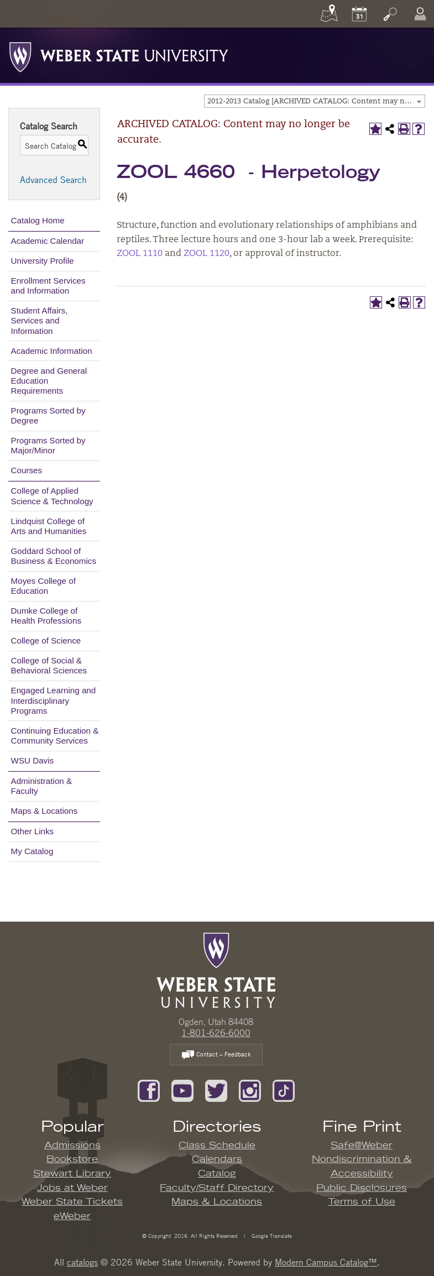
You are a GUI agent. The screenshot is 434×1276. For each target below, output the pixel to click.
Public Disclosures (361, 1188)
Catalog (217, 1173)
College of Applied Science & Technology (52, 495)
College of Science (46, 640)
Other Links (32, 831)
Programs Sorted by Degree (48, 415)
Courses (27, 470)
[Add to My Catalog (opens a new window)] (375, 129)
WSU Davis (32, 760)
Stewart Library (72, 1173)
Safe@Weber (362, 1145)
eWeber (72, 1216)
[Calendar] (359, 14)
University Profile (42, 260)
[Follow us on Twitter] (216, 1090)
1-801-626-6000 (215, 1032)
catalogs (82, 1262)
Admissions (72, 1145)
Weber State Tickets (72, 1201)
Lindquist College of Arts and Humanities (49, 526)
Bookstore (72, 1159)
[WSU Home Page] (215, 969)
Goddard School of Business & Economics (53, 556)
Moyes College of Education (43, 585)
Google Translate (271, 1235)
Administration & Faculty (41, 786)
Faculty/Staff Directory (217, 1188)
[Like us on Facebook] (149, 1090)
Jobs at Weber (72, 1188)
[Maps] (329, 14)
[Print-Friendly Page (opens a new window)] (404, 129)
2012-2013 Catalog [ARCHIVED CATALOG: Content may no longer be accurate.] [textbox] (316, 101)
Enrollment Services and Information (48, 285)
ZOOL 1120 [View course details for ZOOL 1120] (206, 253)
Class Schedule (217, 1145)
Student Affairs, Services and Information (39, 320)
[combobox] (314, 101)
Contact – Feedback (216, 1055)
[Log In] (420, 14)
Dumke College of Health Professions (46, 615)
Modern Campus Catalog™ (326, 1262)
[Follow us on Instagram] (250, 1090)
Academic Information (51, 350)
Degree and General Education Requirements (49, 380)
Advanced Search (53, 179)
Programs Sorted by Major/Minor (48, 445)
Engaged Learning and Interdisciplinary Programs (53, 700)
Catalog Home (38, 220)
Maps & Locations (44, 810)
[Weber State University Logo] (119, 54)
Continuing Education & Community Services (55, 735)
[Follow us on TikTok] (284, 1090)
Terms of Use (361, 1201)
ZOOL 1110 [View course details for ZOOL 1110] (140, 253)
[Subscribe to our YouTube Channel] (182, 1090)
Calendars (217, 1159)
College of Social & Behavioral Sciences (49, 665)
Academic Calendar (48, 240)
